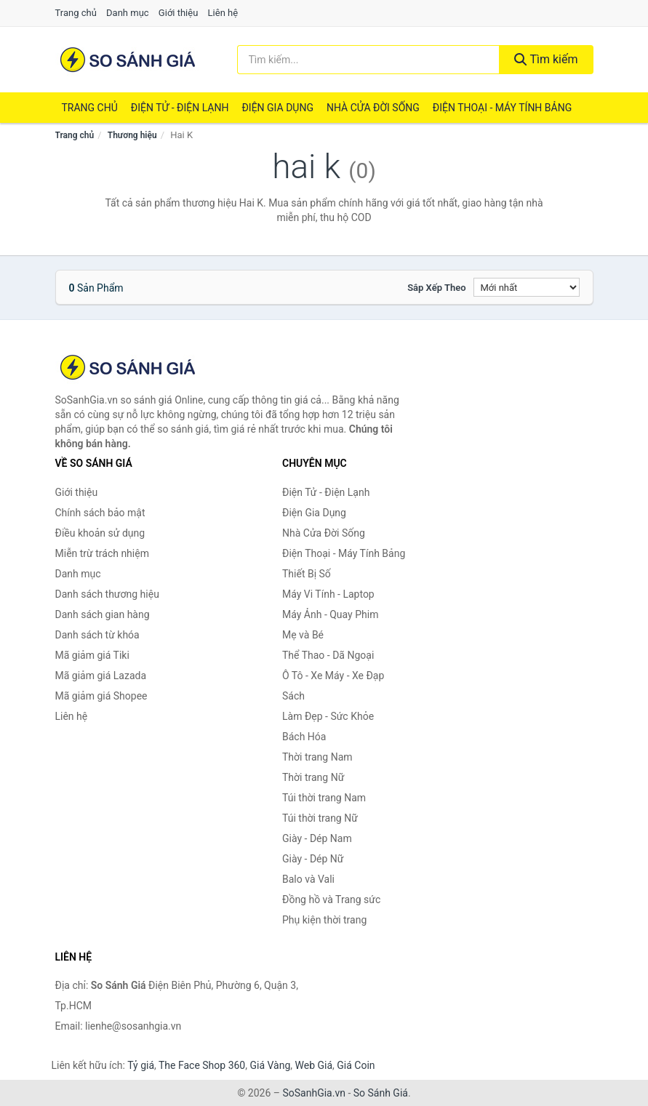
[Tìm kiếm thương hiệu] (368, 59)
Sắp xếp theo (436, 287)
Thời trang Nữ (313, 777)
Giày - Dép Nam (317, 838)
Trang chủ (76, 12)
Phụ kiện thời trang (324, 920)
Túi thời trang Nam (324, 798)
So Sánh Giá (380, 1093)
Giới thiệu (178, 12)
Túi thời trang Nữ (320, 818)
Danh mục (127, 12)
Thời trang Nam (317, 757)
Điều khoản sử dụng (100, 533)
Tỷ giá (140, 1065)
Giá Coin (356, 1065)
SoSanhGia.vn (313, 1093)
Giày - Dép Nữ (313, 859)
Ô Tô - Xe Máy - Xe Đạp (333, 675)
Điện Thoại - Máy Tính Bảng (502, 107)
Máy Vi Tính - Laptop (328, 594)
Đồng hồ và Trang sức (331, 899)
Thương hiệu (132, 135)
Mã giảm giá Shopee (101, 696)
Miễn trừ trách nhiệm (102, 553)
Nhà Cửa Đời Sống (373, 107)
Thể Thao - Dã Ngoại (328, 655)
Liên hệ (223, 12)
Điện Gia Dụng (277, 107)
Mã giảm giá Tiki (92, 655)
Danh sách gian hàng (102, 614)
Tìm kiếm (546, 59)
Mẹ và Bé (303, 635)
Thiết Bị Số (306, 574)
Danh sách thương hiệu (107, 594)
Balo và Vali (308, 879)
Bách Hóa (304, 736)
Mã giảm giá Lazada (101, 675)
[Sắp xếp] (526, 287)
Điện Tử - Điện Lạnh (180, 107)
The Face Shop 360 (202, 1065)
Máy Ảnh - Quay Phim (330, 614)
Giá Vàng (269, 1065)
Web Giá (314, 1065)
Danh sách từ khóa (97, 635)
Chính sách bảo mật (100, 512)
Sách (293, 696)
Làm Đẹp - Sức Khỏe (328, 716)
